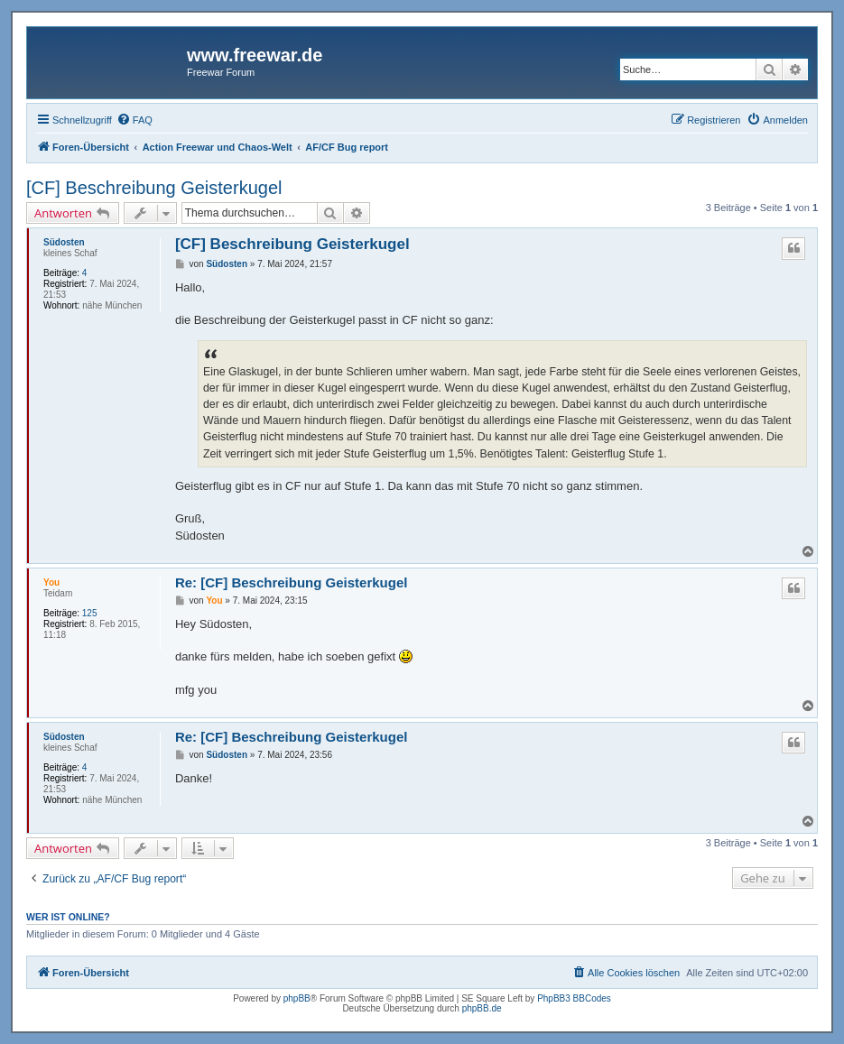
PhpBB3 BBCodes (574, 998)
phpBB (297, 998)
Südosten (64, 242)
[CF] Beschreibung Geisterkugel (154, 188)
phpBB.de (482, 1008)
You (51, 582)
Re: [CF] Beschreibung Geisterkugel (291, 582)
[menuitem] (134, 120)
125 (89, 613)
